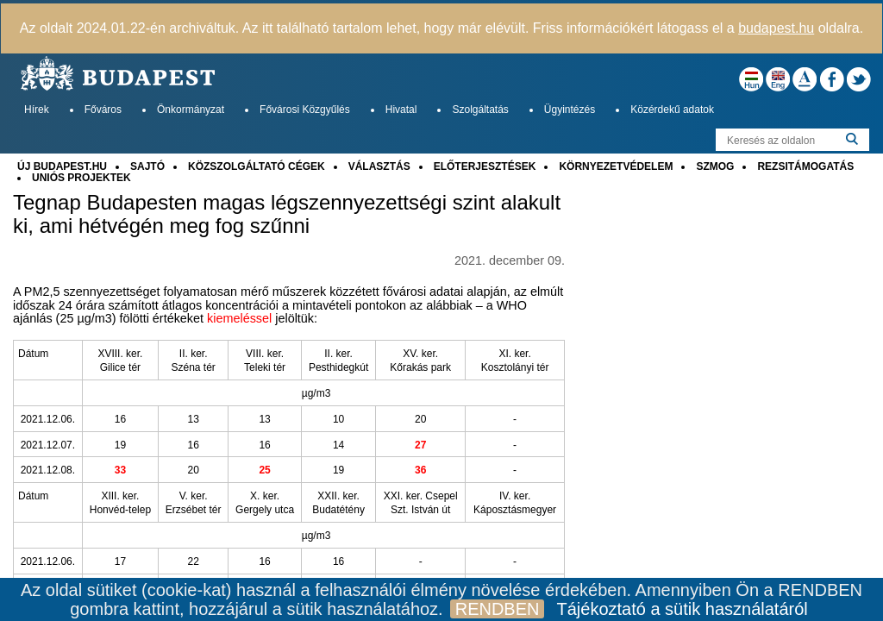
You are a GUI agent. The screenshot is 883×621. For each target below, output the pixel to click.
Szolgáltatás (480, 110)
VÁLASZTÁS (379, 166)
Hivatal (401, 110)
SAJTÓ (147, 166)
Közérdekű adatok (672, 110)
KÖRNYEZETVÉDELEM (616, 166)
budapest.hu (776, 28)
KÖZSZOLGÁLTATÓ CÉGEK (256, 166)
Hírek (36, 110)
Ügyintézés (569, 110)
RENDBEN (497, 608)
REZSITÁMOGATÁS (805, 166)
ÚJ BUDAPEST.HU (62, 166)
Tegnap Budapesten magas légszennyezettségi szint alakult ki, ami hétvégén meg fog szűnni (286, 213)
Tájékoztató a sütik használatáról (681, 608)
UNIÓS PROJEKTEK (81, 178)
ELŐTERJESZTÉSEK (485, 166)
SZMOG (715, 166)
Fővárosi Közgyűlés (305, 110)
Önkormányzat (190, 110)
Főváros (103, 110)
